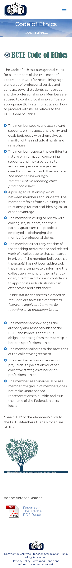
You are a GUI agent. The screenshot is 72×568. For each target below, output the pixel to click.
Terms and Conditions (45, 560)
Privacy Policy (21, 560)
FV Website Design (44, 564)
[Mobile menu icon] (64, 9)
